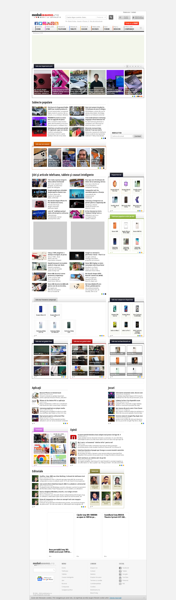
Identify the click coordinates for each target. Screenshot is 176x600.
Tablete (64, 574)
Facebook (124, 568)
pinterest (52, 23)
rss (56, 23)
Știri (63, 580)
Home (64, 568)
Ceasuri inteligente (68, 577)
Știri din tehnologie (96, 21)
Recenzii (64, 584)
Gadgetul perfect (67, 590)
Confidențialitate (95, 584)
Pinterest (123, 580)
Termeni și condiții (96, 580)
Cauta (111, 17)
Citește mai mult (115, 598)
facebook (36, 23)
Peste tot (101, 17)
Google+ (123, 574)
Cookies (93, 587)
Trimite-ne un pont (131, 23)
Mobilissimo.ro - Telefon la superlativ (46, 15)
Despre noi (126, 12)
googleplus (44, 23)
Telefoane (65, 571)
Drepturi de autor (96, 577)
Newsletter (116, 133)
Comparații (65, 587)
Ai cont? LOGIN (124, 17)
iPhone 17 (85, 21)
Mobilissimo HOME (38, 33)
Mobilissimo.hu (95, 590)
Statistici (93, 574)
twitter (40, 23)
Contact (133, 12)
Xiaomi (79, 21)
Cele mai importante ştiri (44, 66)
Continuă (138, 136)
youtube (48, 23)
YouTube (123, 577)
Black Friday (72, 21)
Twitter (123, 571)
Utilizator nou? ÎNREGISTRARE (138, 17)
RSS (122, 584)
